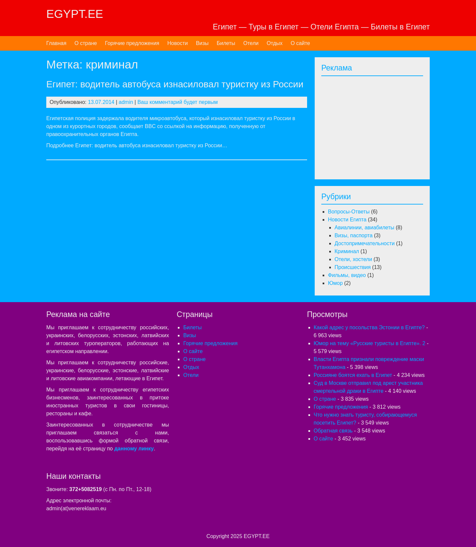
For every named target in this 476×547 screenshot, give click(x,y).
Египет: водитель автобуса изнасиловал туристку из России (174, 84)
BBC (150, 126)
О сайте (300, 43)
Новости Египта (347, 219)
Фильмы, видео (347, 275)
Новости (177, 43)
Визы (202, 43)
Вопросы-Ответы (349, 211)
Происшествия (353, 267)
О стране (85, 43)
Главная (56, 43)
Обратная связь (333, 430)
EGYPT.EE (74, 13)
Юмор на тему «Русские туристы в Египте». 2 (369, 343)
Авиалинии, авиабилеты (364, 227)
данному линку (134, 448)
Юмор (335, 283)
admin (126, 102)
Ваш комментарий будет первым (178, 102)
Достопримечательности (365, 243)
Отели (250, 43)
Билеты (226, 43)
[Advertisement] (376, 125)
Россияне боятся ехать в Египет (353, 375)
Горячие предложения (132, 43)
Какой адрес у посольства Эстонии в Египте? (369, 327)
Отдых (275, 43)
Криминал (347, 251)
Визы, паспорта (354, 235)
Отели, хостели (353, 259)
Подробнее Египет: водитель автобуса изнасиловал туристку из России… (136, 145)
